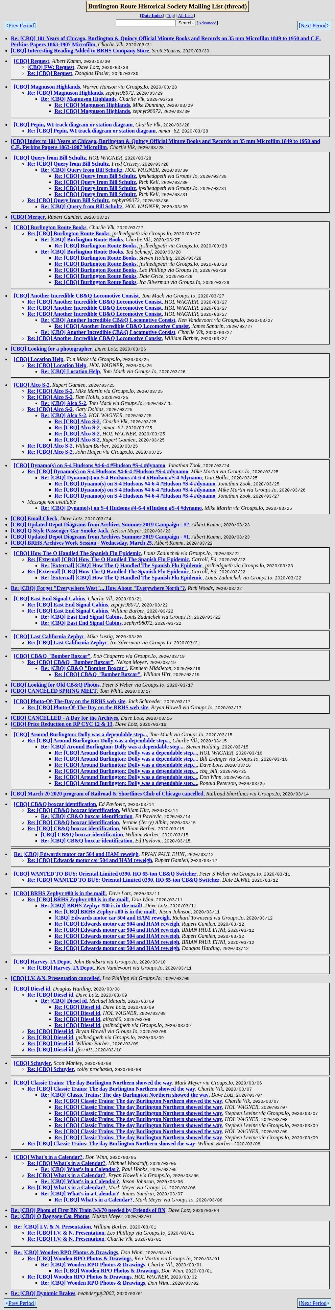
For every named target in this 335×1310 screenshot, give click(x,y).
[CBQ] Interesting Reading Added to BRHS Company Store (80, 50)
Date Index (152, 15)
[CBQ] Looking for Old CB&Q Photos (55, 685)
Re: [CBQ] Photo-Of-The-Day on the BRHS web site (87, 707)
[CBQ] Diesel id (32, 989)
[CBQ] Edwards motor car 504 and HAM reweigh (112, 918)
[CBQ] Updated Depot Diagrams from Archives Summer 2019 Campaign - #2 (100, 524)
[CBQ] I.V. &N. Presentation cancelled (55, 978)
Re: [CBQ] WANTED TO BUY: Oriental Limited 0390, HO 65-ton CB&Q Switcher (123, 880)
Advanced (207, 22)
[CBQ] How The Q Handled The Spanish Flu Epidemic (77, 553)
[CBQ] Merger (28, 217)
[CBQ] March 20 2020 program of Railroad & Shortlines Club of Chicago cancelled (107, 793)
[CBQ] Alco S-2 (32, 385)
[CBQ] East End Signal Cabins (49, 598)
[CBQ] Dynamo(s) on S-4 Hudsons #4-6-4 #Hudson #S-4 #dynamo (89, 465)
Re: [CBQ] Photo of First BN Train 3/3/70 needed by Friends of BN (88, 1210)
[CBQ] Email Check (34, 518)
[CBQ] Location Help (39, 359)
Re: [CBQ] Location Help (57, 365)
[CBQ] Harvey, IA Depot (42, 961)
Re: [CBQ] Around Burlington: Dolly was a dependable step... (98, 740)
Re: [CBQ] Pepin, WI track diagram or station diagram (91, 131)
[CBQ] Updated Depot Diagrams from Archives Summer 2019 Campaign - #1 (100, 537)
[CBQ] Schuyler (32, 1063)
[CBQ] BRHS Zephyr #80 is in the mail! (60, 893)
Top (170, 15)
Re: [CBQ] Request (49, 73)
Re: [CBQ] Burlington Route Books (68, 233)
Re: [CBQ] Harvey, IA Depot (60, 968)
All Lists (185, 15)
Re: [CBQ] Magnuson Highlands (65, 93)
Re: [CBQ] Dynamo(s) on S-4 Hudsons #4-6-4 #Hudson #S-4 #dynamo (107, 471)
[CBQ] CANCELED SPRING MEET (54, 691)
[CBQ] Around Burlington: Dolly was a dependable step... (80, 734)
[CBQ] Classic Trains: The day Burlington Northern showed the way (93, 1083)
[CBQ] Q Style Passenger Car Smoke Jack (59, 530)
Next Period (314, 25)
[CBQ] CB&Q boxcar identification (55, 804)
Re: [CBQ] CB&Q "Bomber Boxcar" (70, 662)
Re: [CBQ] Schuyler (50, 1069)
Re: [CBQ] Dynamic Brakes (43, 1293)
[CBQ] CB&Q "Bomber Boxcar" (52, 656)
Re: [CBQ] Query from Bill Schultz (68, 164)
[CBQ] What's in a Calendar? (48, 1157)
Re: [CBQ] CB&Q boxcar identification (73, 810)
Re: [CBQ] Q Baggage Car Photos (50, 1216)
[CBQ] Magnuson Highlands (47, 87)
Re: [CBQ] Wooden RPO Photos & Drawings (66, 1252)
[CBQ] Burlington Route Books (50, 227)
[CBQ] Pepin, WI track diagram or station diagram (73, 124)
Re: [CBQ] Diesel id (50, 995)
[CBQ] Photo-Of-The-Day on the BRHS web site (69, 701)
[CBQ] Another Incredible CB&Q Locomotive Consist (76, 296)
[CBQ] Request (31, 61)
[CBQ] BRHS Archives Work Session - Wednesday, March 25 (81, 543)
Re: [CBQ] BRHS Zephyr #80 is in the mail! (78, 899)
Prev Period (21, 25)
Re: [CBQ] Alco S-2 (50, 391)
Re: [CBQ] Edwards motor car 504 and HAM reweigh (76, 854)
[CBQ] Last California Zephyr (49, 636)
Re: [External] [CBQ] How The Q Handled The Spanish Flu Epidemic (108, 559)
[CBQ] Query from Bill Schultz (50, 158)
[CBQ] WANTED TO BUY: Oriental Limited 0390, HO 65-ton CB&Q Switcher (105, 874)
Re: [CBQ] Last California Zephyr (67, 642)
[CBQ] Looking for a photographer (51, 349)
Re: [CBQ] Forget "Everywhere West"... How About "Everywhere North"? (98, 588)
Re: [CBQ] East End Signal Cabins (67, 605)
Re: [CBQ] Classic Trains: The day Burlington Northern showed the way (111, 1089)
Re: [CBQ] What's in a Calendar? (66, 1163)
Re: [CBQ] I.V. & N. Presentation (52, 1227)
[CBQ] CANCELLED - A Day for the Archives (64, 718)
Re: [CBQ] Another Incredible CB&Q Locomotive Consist (94, 302)
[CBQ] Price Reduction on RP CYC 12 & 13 (61, 724)
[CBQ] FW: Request (50, 67)
